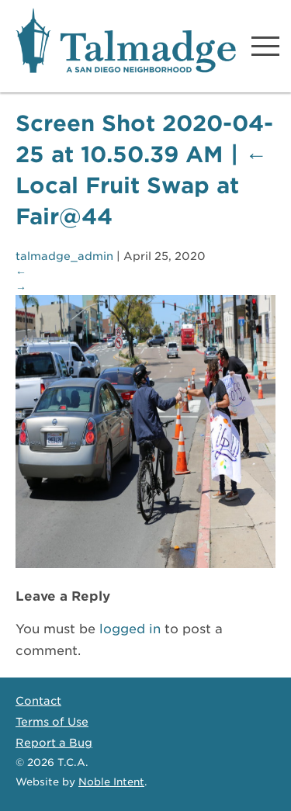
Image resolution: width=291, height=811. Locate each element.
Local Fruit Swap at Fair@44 (141, 185)
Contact (38, 701)
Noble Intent (111, 782)
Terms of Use (52, 722)
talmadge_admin (64, 256)
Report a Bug (54, 742)
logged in (130, 629)
